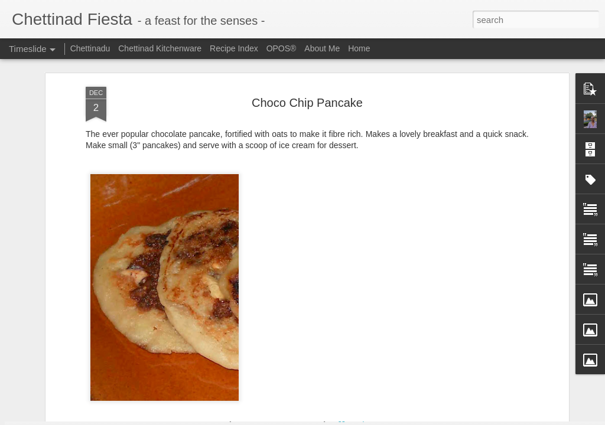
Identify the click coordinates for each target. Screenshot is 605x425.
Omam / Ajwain (446, 382)
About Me (322, 48)
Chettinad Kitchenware (159, 48)
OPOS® (281, 48)
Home (359, 48)
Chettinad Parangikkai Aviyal (470, 402)
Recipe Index (234, 48)
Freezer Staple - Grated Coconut (318, 364)
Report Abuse (374, 418)
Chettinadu (90, 48)
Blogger (339, 418)
